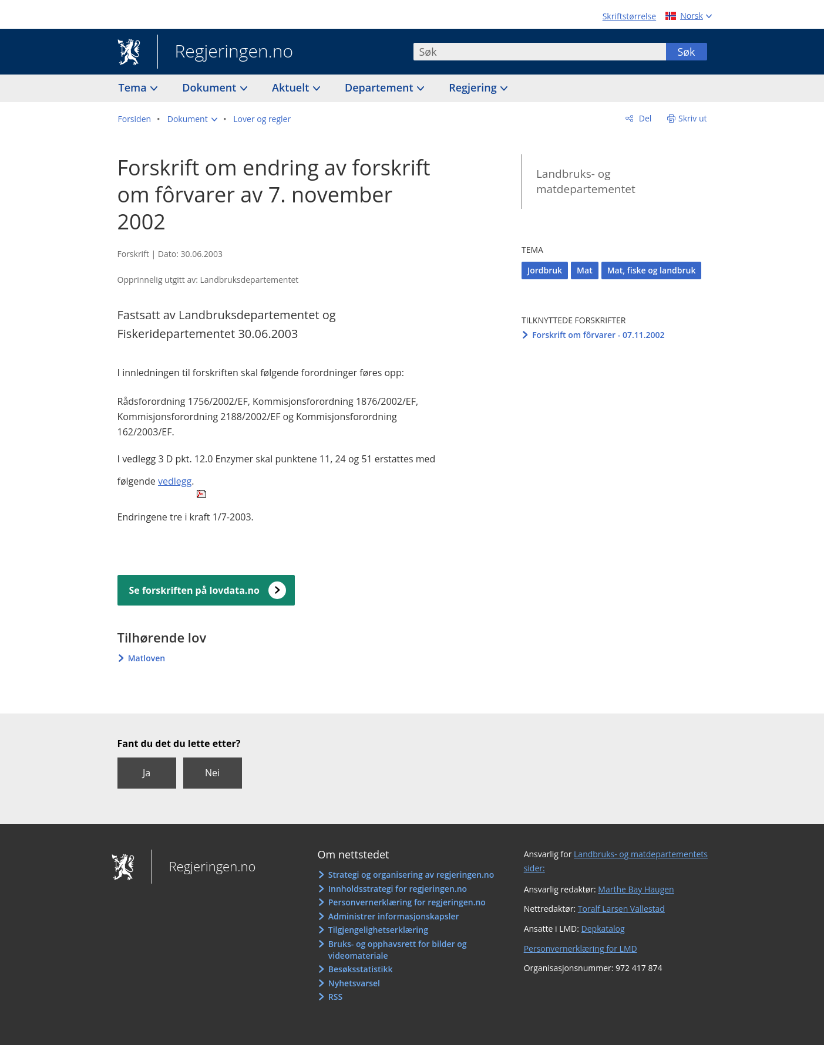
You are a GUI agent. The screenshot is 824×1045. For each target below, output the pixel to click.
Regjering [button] (474, 87)
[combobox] (539, 51)
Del (644, 118)
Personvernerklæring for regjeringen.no (407, 902)
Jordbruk (544, 270)
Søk (686, 52)
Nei (212, 772)
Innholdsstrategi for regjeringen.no (397, 888)
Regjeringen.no (225, 52)
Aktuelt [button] (292, 87)
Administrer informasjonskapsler (393, 916)
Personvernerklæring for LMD (580, 948)
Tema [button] (134, 87)
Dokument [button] (210, 87)
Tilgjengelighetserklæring (378, 929)
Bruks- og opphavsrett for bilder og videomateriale (397, 949)
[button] (192, 119)
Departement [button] (380, 87)
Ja (146, 772)
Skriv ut (692, 118)
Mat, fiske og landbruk (651, 270)
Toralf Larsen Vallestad (621, 908)
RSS (335, 996)
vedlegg (174, 481)
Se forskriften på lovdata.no (194, 590)
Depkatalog (603, 928)
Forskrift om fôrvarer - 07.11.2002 (598, 334)
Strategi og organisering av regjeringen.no (411, 874)
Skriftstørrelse (629, 16)
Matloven (146, 658)
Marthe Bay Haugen (636, 889)
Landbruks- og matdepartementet (585, 181)
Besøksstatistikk (360, 969)
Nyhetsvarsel (354, 983)
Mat (585, 270)
